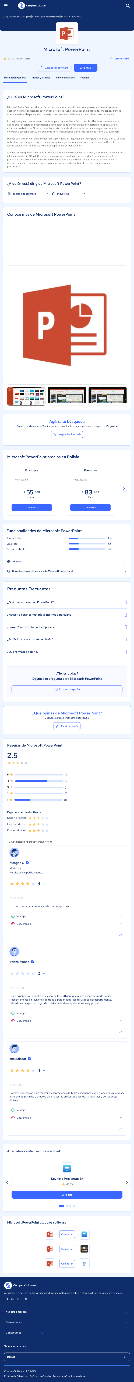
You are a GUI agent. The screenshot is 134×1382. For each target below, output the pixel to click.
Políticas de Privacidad (16, 1376)
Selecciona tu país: (15, 1346)
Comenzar (32, 507)
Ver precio (85, 67)
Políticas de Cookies (40, 1376)
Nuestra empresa (67, 1312)
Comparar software (54, 68)
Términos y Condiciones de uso (69, 1376)
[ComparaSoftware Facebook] (19, 1299)
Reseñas (84, 77)
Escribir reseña (119, 59)
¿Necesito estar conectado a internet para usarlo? (67, 615)
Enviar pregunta (67, 689)
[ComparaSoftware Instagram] (25, 1299)
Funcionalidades (65, 77)
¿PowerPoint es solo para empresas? (67, 627)
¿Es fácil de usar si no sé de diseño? (67, 639)
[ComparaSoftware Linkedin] (6, 1299)
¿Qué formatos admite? (67, 652)
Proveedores (67, 1322)
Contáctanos (25, 1333)
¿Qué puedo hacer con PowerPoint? (67, 602)
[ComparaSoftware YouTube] (12, 1299)
